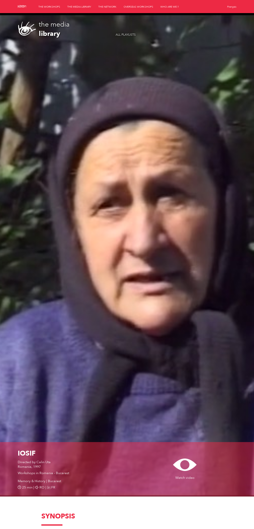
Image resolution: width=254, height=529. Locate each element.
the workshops (49, 6)
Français (231, 6)
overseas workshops (138, 6)
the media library (79, 6)
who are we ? (169, 6)
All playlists (126, 35)
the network (107, 6)
